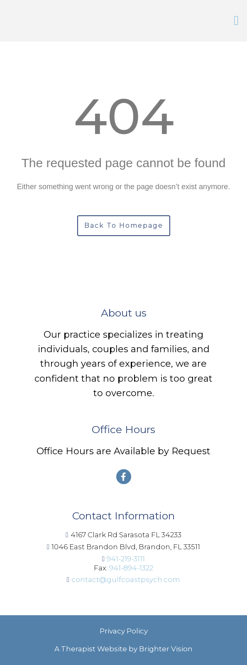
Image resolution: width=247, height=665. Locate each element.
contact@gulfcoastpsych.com (125, 579)
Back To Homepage (123, 225)
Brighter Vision (166, 649)
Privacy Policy (124, 631)
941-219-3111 (126, 559)
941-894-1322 (131, 568)
